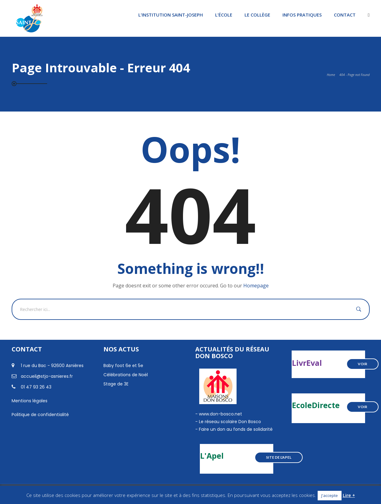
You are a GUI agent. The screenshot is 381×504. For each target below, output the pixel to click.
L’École (223, 15)
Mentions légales (29, 401)
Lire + (349, 495)
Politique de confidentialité (40, 414)
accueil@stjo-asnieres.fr (47, 376)
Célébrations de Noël (125, 375)
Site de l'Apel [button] (278, 457)
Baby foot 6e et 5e (123, 365)
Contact (345, 15)
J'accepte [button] (329, 495)
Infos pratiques (302, 15)
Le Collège (257, 15)
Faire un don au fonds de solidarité (236, 429)
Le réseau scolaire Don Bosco (229, 422)
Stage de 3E (116, 384)
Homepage (256, 285)
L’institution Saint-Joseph (170, 15)
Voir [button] (362, 364)
